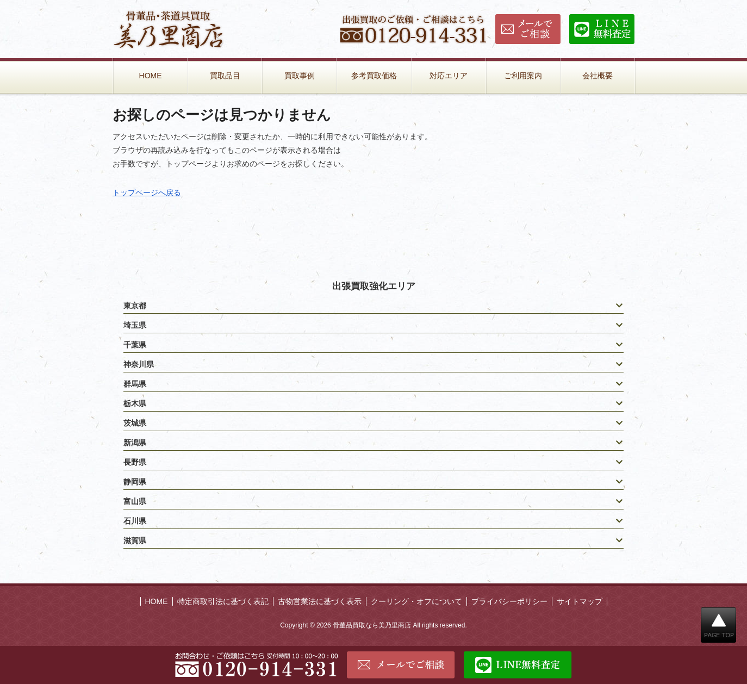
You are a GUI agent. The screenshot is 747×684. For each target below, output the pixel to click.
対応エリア (448, 75)
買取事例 (299, 75)
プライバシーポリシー (509, 601)
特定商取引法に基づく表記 (223, 601)
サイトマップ (579, 601)
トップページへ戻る (147, 192)
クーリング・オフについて (416, 601)
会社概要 (597, 75)
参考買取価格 (374, 75)
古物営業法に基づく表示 (320, 601)
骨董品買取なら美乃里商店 (372, 625)
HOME (150, 75)
